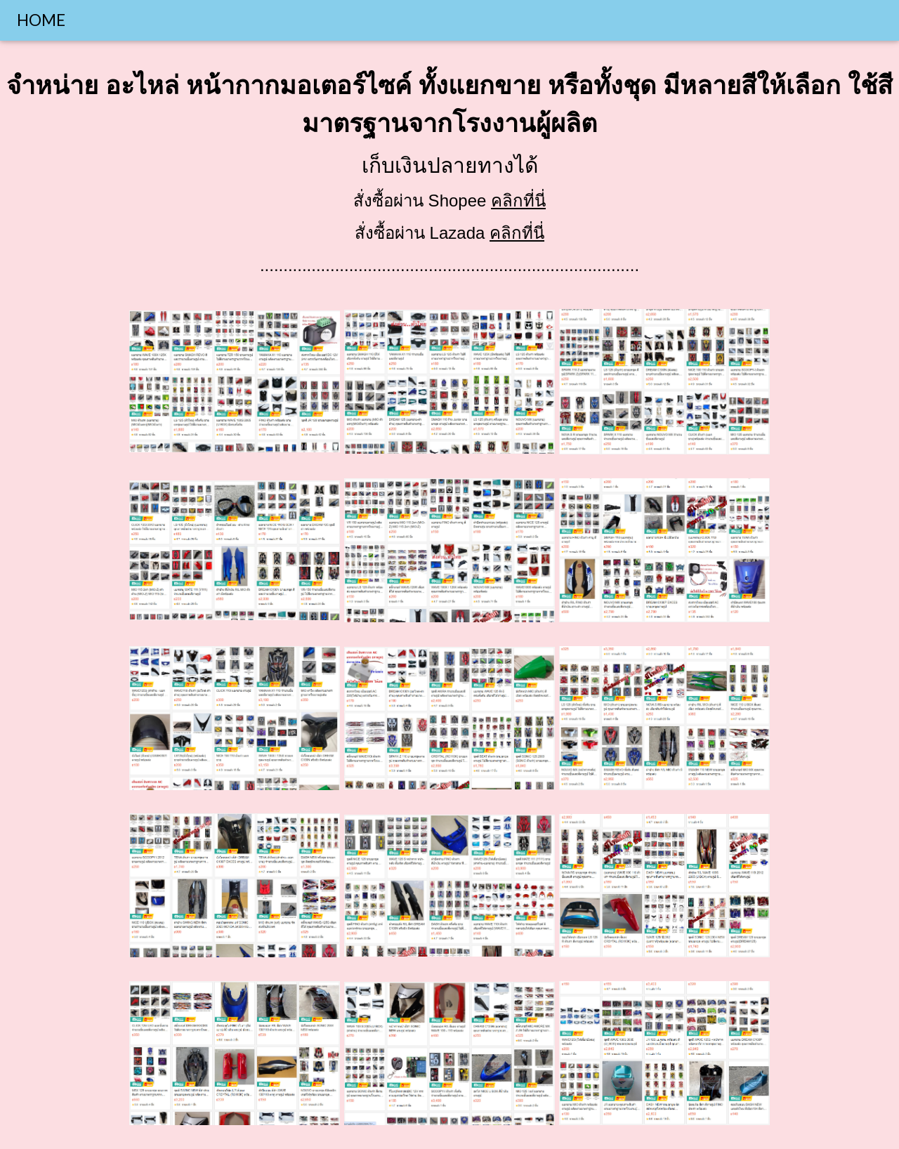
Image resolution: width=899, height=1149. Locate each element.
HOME (41, 20)
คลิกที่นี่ (518, 200)
